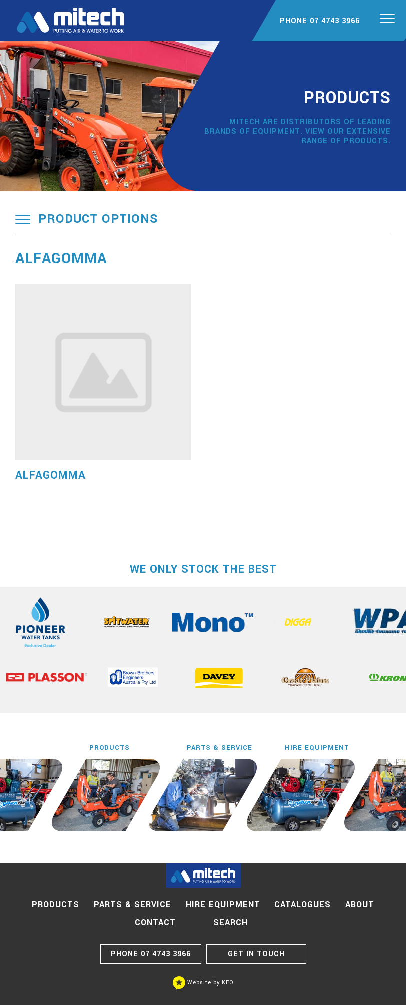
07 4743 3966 (151, 954)
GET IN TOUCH (256, 954)
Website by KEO (203, 982)
